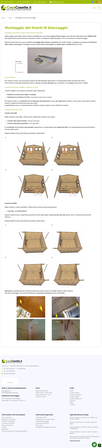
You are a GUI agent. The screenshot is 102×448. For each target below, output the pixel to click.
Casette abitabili (74, 390)
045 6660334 (11, 368)
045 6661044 (11, 371)
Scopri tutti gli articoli (75, 433)
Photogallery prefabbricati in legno (46, 420)
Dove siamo (39, 418)
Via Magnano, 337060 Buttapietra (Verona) (10, 385)
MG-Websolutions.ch (68, 445)
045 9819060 (21, 368)
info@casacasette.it (58, 2)
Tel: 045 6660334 (8, 2)
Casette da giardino (75, 388)
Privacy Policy (34, 441)
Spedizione (5, 422)
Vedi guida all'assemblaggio (12, 391)
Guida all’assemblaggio (42, 414)
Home (3, 18)
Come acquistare (7, 410)
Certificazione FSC (41, 410)
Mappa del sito (52, 441)
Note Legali (43, 441)
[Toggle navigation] (94, 8)
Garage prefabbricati (76, 392)
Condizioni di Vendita (8, 416)
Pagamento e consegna (8, 412)
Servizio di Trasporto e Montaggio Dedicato (14, 424)
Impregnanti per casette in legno (45, 412)
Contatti (72, 397)
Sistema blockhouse (7, 418)
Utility (10, 18)
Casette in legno (74, 386)
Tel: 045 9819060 (24, 2)
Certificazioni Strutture (42, 416)
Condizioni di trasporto (8, 414)
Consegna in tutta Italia (65, 441)
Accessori (72, 393)
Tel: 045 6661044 (41, 2)
